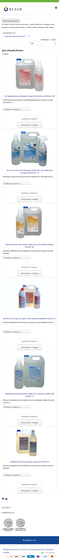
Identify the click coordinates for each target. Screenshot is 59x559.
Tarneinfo (23, 549)
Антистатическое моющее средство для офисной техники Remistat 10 (29, 171)
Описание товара (29, 125)
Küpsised (49, 549)
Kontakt (6, 552)
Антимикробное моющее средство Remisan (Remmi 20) (29, 96)
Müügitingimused (10, 549)
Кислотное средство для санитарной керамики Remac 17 (29, 318)
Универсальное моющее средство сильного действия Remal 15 (29, 394)
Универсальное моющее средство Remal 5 (29, 462)
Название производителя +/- (16, 36)
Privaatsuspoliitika (36, 549)
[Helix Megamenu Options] (56, 7)
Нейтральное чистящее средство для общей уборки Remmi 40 (29, 245)
